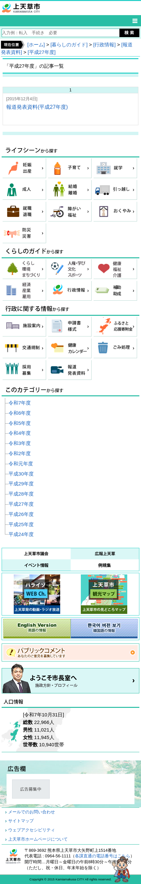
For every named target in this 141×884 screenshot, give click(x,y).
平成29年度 (21, 483)
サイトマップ (21, 821)
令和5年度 (20, 423)
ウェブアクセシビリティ (31, 830)
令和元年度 (21, 463)
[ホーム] (35, 44)
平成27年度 (21, 504)
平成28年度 (21, 494)
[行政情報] (104, 44)
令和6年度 (20, 413)
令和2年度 (20, 453)
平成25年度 (21, 524)
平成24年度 (21, 534)
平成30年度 (21, 474)
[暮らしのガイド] (68, 44)
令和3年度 (20, 443)
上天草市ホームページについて (38, 839)
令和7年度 (20, 403)
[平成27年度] (42, 52)
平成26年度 (21, 514)
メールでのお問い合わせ (31, 812)
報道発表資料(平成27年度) (37, 107)
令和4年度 (20, 433)
